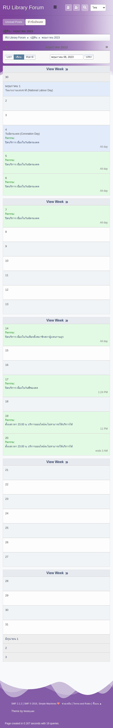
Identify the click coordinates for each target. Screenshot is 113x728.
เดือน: (19, 57)
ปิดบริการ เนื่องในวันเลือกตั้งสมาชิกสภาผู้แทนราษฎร (34, 336)
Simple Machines (47, 703)
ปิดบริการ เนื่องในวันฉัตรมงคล (22, 142)
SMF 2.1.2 (16, 703)
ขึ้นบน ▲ (97, 703)
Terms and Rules (82, 703)
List (9, 57)
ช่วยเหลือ (66, 703)
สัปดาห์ (29, 57)
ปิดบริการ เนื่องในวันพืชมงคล (21, 387)
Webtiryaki (28, 711)
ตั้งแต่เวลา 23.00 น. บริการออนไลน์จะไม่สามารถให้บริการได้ (39, 424)
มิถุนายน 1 (11, 638)
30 (6, 77)
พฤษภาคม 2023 (56, 47)
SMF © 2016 (30, 703)
